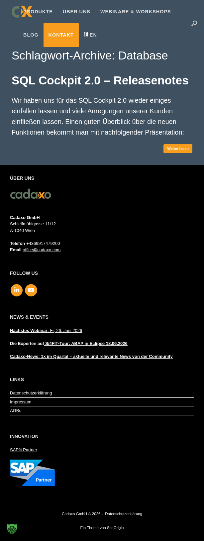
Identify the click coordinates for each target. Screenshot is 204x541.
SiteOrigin (115, 528)
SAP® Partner (23, 449)
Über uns (76, 11)
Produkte (38, 11)
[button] (194, 23)
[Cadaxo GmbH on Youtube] (31, 290)
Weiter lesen (178, 149)
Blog (31, 35)
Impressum (20, 401)
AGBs (15, 410)
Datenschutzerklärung (31, 392)
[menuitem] (90, 35)
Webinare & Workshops (135, 11)
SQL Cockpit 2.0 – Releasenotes (100, 80)
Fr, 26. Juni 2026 (46, 330)
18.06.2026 (117, 343)
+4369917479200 (43, 243)
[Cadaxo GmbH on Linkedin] (17, 290)
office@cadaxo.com (41, 249)
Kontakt (61, 35)
